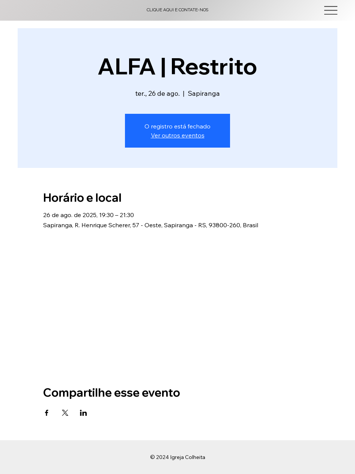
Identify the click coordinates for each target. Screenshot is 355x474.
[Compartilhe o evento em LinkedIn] (83, 413)
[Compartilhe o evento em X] (65, 413)
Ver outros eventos (178, 135)
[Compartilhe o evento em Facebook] (46, 413)
